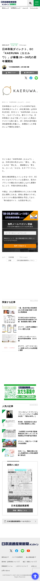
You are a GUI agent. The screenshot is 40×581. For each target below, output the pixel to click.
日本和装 (11, 257)
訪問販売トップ (15, 8)
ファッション (34, 8)
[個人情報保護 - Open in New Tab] (31, 557)
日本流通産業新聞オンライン (26, 260)
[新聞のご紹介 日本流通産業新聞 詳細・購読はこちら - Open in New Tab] (20, 488)
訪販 (10, 260)
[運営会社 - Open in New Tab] (5, 557)
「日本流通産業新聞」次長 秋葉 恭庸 (18, 67)
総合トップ (5, 8)
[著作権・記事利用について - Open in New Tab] (11, 561)
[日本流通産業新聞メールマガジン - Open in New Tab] (20, 521)
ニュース (25, 8)
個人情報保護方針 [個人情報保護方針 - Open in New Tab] (21, 238)
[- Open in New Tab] (26, 78)
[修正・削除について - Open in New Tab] (30, 561)
